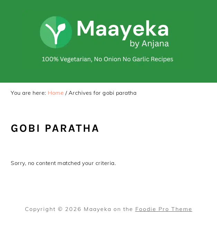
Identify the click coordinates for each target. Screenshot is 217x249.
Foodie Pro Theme (163, 208)
